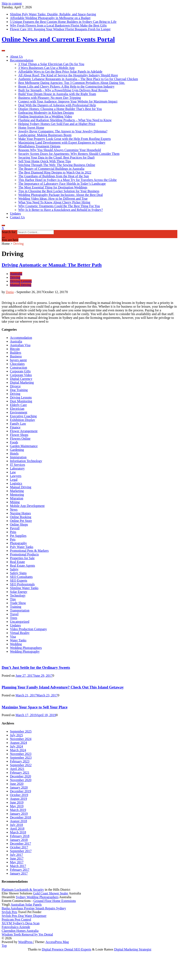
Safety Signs (18, 573)
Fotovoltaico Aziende (16, 927)
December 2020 (20, 776)
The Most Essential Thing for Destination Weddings (52, 187)
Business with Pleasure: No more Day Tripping (49, 97)
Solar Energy (18, 591)
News (13, 509)
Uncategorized (19, 621)
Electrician (17, 408)
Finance (15, 427)
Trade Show (18, 603)
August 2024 (18, 742)
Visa (13, 636)
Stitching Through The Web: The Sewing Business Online (56, 165)
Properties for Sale (22, 558)
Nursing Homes (20, 513)
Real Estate (17, 562)
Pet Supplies (18, 535)
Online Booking (20, 517)
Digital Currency (21, 378)
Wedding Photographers (26, 648)
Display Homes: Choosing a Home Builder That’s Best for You (60, 109)
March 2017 (18, 866)
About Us (16, 56)
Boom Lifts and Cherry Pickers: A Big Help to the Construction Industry (66, 86)
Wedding (16, 644)
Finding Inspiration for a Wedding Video (45, 116)
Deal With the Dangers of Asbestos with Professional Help (57, 105)
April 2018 (17, 828)
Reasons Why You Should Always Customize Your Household (59, 150)
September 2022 (20, 765)
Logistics (16, 483)
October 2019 (19, 795)
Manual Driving (20, 285)
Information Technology (26, 461)
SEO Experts (18, 580)
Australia (16, 273)
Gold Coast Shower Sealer (50, 893)
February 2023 (19, 761)
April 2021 (17, 769)
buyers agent (18, 360)
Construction (18, 367)
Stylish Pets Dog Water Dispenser (24, 916)
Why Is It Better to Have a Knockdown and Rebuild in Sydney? (60, 210)
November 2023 (20, 754)
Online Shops (19, 524)
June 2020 (16, 783)
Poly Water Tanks (21, 547)
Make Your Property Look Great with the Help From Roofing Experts (64, 139)
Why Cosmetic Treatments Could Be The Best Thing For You (59, 206)
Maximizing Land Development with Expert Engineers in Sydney (61, 142)
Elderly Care (18, 405)
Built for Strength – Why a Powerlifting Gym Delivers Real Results (63, 90)
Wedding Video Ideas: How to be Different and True (53, 198)
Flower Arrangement (23, 431)
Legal (13, 479)
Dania (10, 292)
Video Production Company (28, 629)
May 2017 (16, 862)
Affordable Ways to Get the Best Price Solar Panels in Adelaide (60, 71)
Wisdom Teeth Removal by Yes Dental (27, 934)
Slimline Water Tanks (24, 588)
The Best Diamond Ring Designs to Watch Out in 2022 (54, 172)
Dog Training (19, 390)
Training (15, 606)
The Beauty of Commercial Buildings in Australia (51, 168)
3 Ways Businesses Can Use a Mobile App (46, 68)
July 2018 (16, 825)
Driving (15, 277)
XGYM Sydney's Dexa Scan (21, 923)
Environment (18, 412)
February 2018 (19, 836)
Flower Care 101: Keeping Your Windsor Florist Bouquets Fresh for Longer (60, 29)
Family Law (18, 423)
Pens (13, 532)
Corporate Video (21, 375)
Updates (15, 213)
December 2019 (20, 791)
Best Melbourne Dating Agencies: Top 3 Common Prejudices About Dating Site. (71, 82)
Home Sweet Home (31, 127)
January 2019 (19, 813)
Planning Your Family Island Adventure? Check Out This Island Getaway (63, 687)
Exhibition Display (22, 420)
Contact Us (17, 217)
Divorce (15, 386)
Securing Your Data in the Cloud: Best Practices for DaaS (56, 157)
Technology (17, 595)
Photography (18, 543)
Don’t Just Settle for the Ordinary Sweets (36, 667)
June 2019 (16, 802)
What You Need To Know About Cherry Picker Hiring (54, 202)
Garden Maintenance (24, 446)
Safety (14, 569)
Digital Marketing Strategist (132, 949)
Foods (14, 442)
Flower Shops (19, 435)
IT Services (17, 464)
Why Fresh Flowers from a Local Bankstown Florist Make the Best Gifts (58, 25)
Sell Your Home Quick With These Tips (44, 161)
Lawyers (15, 476)
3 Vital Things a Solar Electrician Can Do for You (51, 64)
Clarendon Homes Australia (20, 930)
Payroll (14, 528)
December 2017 (20, 843)
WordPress (25, 942)
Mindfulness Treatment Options (39, 146)
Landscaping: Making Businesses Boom (44, 135)
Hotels (14, 453)
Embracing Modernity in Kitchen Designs (46, 112)
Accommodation (21, 337)
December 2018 (20, 817)
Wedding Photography (25, 651)
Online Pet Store (21, 520)
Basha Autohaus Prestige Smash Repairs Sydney (34, 908)
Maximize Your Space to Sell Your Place (35, 707)
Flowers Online (20, 438)
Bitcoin (15, 349)
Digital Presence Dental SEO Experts (66, 949)
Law (13, 472)
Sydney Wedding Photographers (37, 897)
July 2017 (16, 854)
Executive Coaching (23, 416)
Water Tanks (18, 640)
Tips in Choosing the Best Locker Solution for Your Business (58, 191)
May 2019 (16, 806)
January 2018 (19, 840)
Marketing (17, 491)
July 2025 (16, 735)
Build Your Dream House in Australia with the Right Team (57, 94)
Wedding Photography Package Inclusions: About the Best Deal (60, 195)
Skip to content (12, 3)
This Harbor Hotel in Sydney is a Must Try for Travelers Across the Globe (67, 180)
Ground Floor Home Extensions (54, 901)
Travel (14, 614)
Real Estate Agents (22, 565)
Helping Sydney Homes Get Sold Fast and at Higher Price (56, 124)
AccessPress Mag (57, 942)
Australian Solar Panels (26, 904)
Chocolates (17, 364)
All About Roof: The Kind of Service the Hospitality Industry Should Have (68, 75)
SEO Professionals (22, 584)
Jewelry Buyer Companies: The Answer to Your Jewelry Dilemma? (62, 131)
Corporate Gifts (20, 371)
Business (16, 356)
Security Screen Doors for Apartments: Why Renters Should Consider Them (69, 153)
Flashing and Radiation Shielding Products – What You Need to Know (65, 120)
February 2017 (19, 869)
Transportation (19, 610)
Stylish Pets (9, 912)
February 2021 (19, 772)
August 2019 (18, 798)
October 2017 (19, 847)
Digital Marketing (22, 382)
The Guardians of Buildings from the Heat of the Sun (53, 176)
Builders (15, 352)
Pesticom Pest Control (16, 919)
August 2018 (18, 821)
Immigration (18, 457)
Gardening (17, 449)
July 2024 (16, 746)
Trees (13, 618)
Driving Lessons (21, 281)
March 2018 (18, 832)
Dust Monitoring (21, 401)
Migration (16, 498)
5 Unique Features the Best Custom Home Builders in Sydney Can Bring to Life (63, 21)
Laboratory (17, 468)
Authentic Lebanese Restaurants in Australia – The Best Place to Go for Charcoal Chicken (78, 79)
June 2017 (16, 858)
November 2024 (20, 739)
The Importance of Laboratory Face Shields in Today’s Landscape (62, 183)
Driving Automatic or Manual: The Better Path (52, 265)
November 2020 (20, 780)
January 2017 (19, 873)
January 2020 (19, 787)
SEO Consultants (21, 577)
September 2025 (20, 731)
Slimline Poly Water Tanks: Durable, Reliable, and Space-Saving (53, 14)
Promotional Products (24, 554)
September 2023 (20, 757)
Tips (13, 599)
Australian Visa (20, 345)
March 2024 (18, 750)
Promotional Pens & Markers (29, 550)
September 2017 (20, 851)
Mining (15, 502)
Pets (13, 539)
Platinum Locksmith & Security (23, 889)
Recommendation (21, 60)
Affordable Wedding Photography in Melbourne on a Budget (50, 18)
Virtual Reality (20, 633)
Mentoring (17, 494)
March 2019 (18, 810)
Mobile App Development (27, 506)
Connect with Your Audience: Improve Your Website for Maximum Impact (67, 101)
